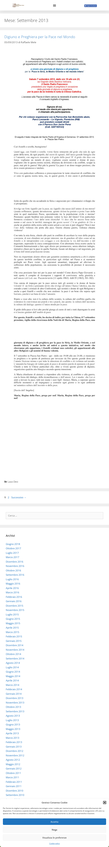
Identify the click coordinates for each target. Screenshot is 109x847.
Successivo (18, 497)
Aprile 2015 (12, 627)
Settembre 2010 (15, 795)
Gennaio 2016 (14, 601)
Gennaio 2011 (14, 786)
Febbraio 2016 (14, 597)
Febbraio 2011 (14, 781)
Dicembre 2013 (14, 698)
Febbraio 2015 (14, 636)
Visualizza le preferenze (54, 837)
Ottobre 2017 (13, 548)
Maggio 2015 (13, 623)
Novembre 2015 (15, 610)
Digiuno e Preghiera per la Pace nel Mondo (39, 36)
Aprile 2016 (12, 588)
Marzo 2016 (12, 592)
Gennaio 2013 (14, 746)
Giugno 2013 (13, 724)
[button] (104, 802)
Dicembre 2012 (14, 751)
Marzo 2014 (12, 685)
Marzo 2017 (12, 557)
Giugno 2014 (13, 671)
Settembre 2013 (15, 711)
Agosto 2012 (13, 759)
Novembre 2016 (15, 566)
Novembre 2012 (15, 755)
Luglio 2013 (12, 720)
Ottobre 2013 (13, 707)
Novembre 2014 (15, 649)
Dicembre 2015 (14, 605)
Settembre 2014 (15, 658)
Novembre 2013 (15, 702)
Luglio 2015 (12, 614)
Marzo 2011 (12, 777)
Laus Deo (13, 481)
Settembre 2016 (15, 574)
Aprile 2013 (12, 733)
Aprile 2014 (12, 680)
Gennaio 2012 (14, 768)
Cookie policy (54, 843)
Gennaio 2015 (14, 641)
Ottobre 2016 (13, 570)
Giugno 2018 (13, 544)
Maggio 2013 (13, 729)
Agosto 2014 (13, 662)
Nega (54, 829)
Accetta (54, 821)
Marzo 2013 (12, 737)
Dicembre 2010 (14, 790)
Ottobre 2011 (13, 773)
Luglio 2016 (12, 579)
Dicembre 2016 (14, 561)
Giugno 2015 (13, 618)
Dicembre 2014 (14, 645)
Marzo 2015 (12, 632)
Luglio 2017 (12, 552)
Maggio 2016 (13, 583)
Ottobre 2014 (13, 654)
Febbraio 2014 (14, 689)
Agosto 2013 (13, 715)
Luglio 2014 (12, 667)
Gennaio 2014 (14, 693)
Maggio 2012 (13, 764)
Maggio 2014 (13, 676)
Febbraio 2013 (14, 742)
